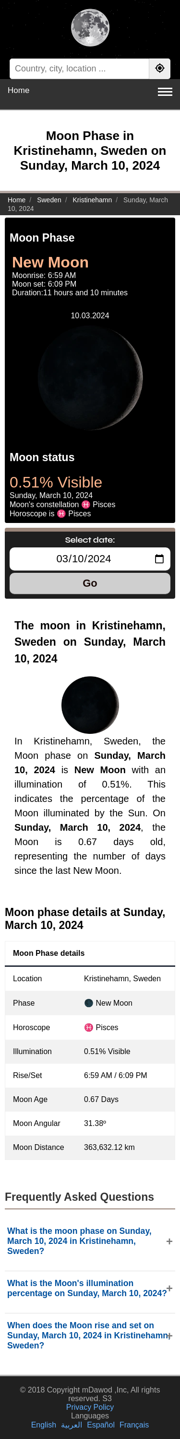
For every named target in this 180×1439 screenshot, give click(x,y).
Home (18, 90)
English (43, 1425)
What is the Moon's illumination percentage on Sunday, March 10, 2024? (87, 1288)
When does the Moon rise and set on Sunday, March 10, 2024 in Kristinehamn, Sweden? (88, 1335)
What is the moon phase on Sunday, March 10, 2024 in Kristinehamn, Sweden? (79, 1241)
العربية (71, 1425)
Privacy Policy (90, 1407)
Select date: (90, 539)
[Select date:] (90, 558)
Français (134, 1425)
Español (101, 1425)
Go (90, 583)
